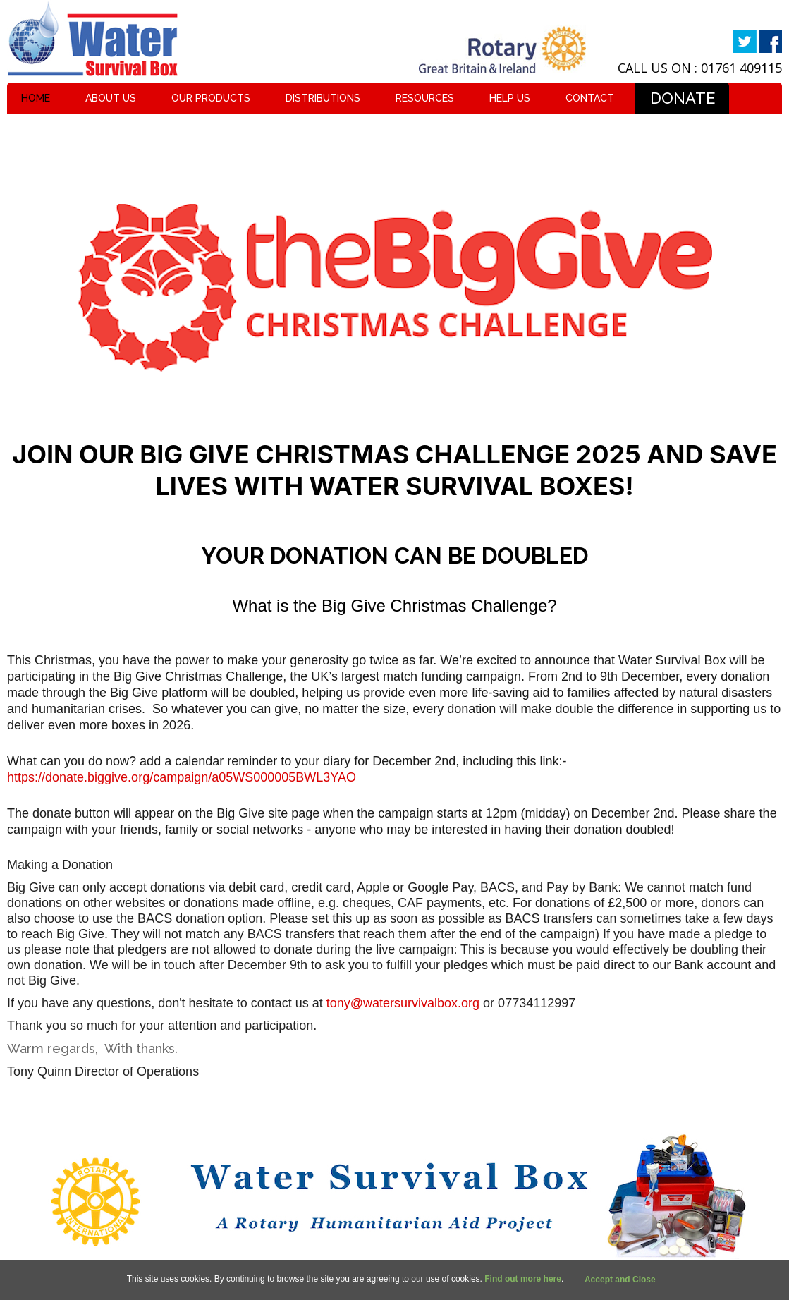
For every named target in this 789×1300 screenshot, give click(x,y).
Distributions (323, 98)
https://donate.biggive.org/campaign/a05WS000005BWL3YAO (181, 777)
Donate (682, 98)
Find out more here (522, 1279)
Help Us (509, 98)
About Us (110, 98)
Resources (425, 98)
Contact (589, 98)
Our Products (210, 98)
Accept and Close (620, 1279)
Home (35, 98)
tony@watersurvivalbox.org (402, 1003)
